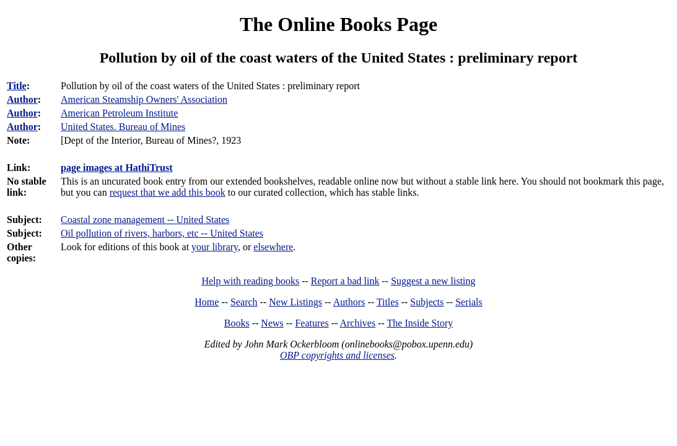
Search (244, 302)
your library (214, 247)
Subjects (426, 302)
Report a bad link (345, 281)
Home (206, 302)
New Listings (295, 302)
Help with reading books (250, 281)
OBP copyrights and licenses (337, 355)
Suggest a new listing (433, 281)
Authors (349, 302)
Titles (388, 302)
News (272, 323)
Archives (357, 323)
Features (311, 323)
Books (237, 323)
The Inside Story (420, 323)
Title (17, 86)
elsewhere (273, 247)
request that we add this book (167, 192)
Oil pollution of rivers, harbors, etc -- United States (162, 233)
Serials (469, 302)
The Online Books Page (338, 24)
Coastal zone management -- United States (145, 219)
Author (22, 99)
